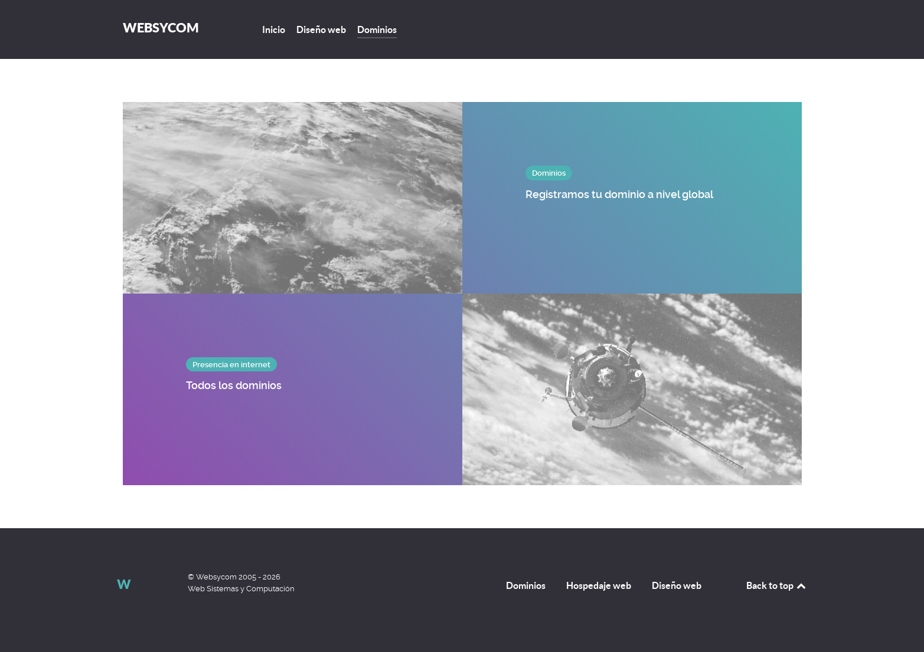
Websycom (161, 27)
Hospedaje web (598, 585)
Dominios (526, 585)
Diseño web (676, 585)
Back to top (777, 585)
